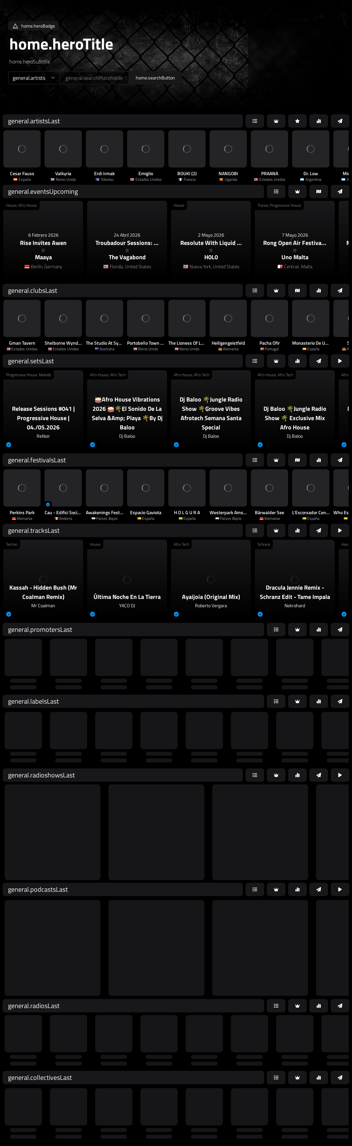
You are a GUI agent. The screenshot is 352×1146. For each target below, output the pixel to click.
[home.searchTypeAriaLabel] (34, 77)
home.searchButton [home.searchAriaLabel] (155, 77)
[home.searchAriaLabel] (94, 77)
